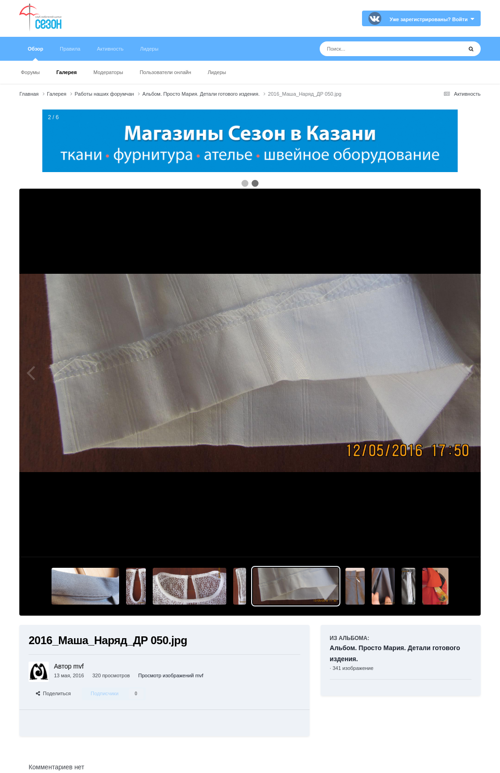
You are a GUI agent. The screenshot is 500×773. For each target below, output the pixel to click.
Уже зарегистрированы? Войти (432, 19)
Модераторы (108, 72)
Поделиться (53, 693)
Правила (70, 49)
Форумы (30, 72)
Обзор (35, 53)
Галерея (67, 72)
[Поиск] (374, 48)
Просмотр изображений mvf (170, 675)
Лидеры (217, 72)
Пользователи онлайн (165, 72)
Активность (110, 49)
